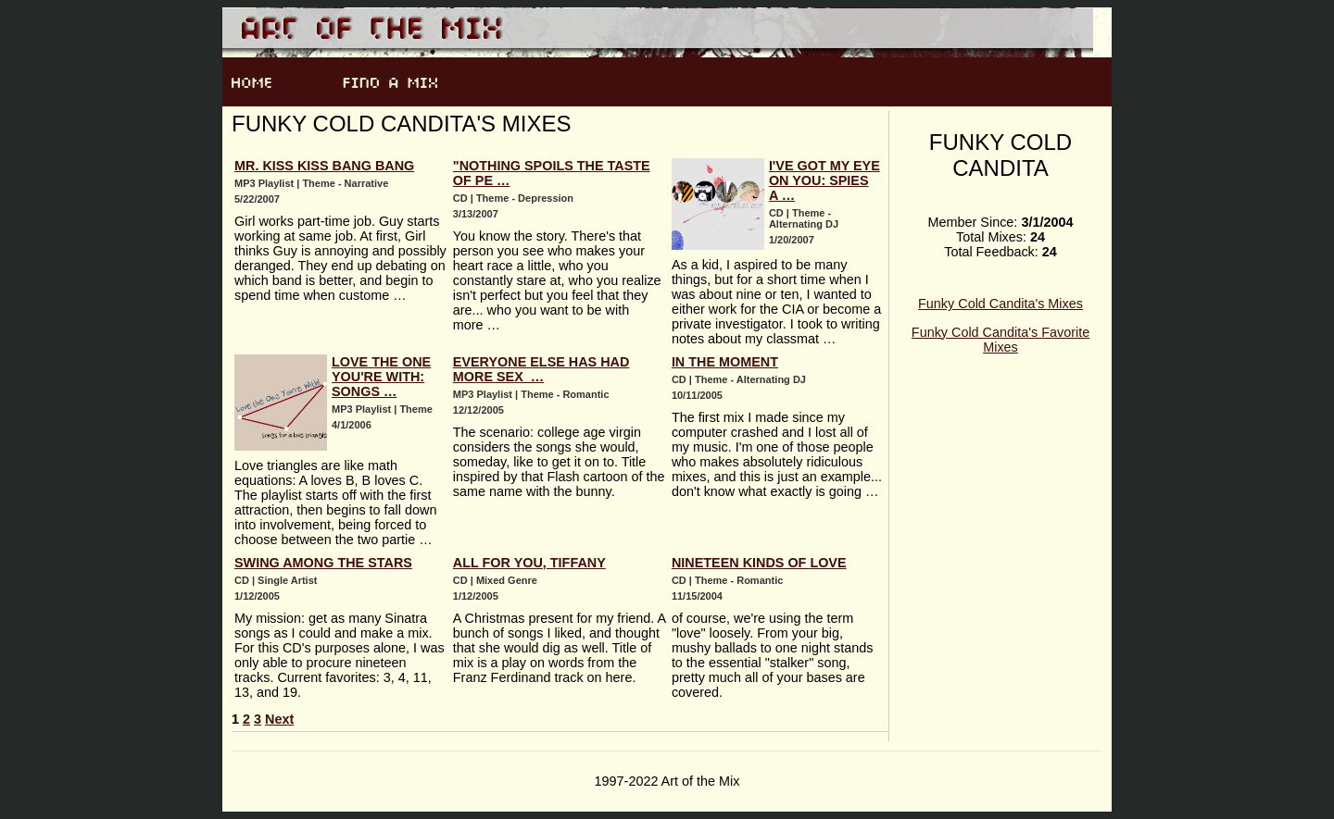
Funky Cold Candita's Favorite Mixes (1000, 339)
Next (279, 719)
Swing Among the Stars (323, 562)
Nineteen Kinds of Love (759, 562)
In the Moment (725, 361)
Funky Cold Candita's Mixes (1000, 303)
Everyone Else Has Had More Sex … (541, 369)
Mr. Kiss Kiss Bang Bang (324, 165)
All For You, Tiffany (529, 562)
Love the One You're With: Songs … (381, 376)
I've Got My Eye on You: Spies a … (824, 180)
